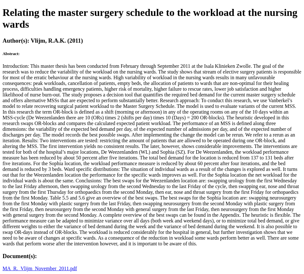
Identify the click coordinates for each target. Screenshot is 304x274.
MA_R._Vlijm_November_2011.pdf (40, 268)
